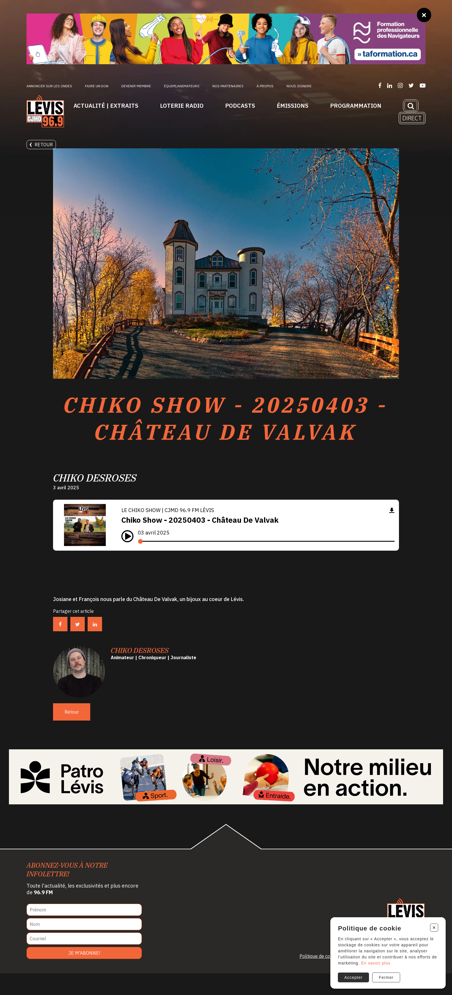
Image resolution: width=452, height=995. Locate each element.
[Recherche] (410, 106)
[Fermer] (424, 15)
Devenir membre (136, 86)
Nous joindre (299, 86)
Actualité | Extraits (106, 105)
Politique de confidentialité (327, 978)
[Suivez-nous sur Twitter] (411, 85)
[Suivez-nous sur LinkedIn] (389, 85)
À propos (265, 86)
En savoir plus (381, 960)
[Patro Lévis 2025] (226, 798)
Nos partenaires (228, 86)
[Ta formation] (226, 39)
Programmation (355, 105)
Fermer (386, 974)
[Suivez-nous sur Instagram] (400, 85)
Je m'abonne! (84, 974)
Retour (41, 144)
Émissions (292, 105)
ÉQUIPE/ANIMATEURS (181, 86)
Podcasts (240, 105)
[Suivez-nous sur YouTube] (422, 85)
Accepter (353, 974)
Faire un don (96, 86)
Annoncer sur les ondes (49, 86)
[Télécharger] (391, 531)
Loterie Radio (182, 105)
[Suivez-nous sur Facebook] (379, 85)
